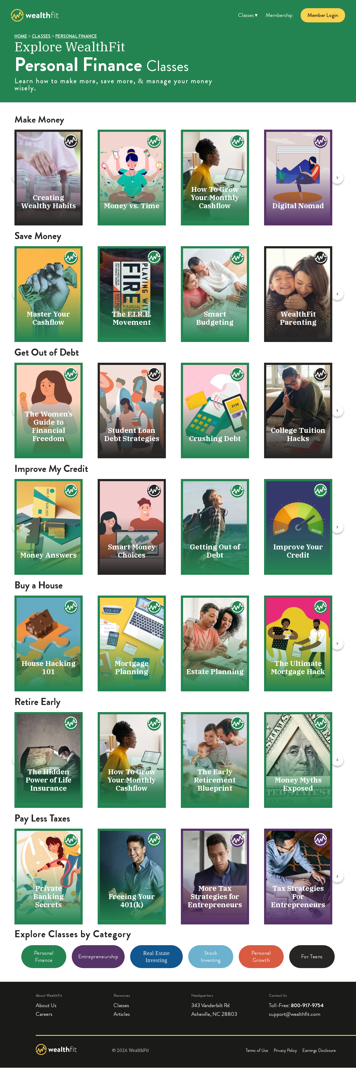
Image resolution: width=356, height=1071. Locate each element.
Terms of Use (257, 1054)
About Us (46, 1009)
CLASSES (41, 36)
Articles (121, 1018)
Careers (44, 1018)
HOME (20, 36)
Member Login (322, 15)
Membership (279, 15)
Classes (121, 1009)
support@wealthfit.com (294, 1017)
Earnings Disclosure (319, 1054)
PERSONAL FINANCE (76, 36)
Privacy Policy (285, 1054)
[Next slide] (349, 178)
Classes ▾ (248, 15)
